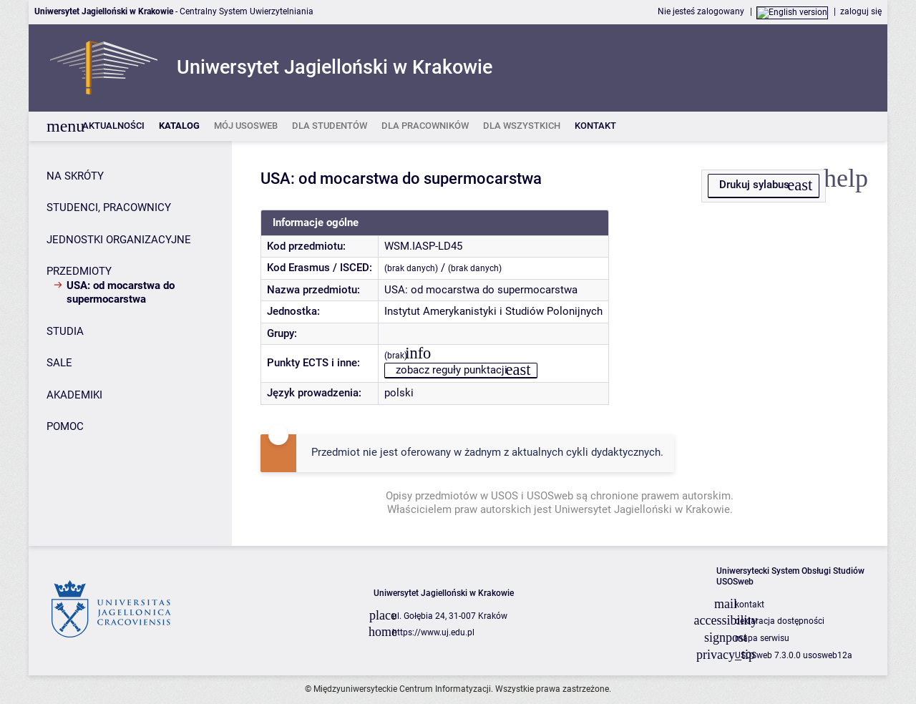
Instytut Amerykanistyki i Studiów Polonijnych (493, 311)
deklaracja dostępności (779, 621)
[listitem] (113, 126)
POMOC (65, 426)
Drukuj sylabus (754, 184)
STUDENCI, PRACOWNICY (109, 207)
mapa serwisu (762, 638)
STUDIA (65, 331)
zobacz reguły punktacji (451, 369)
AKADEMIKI (74, 394)
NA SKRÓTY (75, 176)
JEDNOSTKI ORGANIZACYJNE (119, 239)
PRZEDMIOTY (79, 271)
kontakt (749, 605)
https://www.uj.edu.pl (433, 632)
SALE (59, 362)
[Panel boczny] (130, 343)
